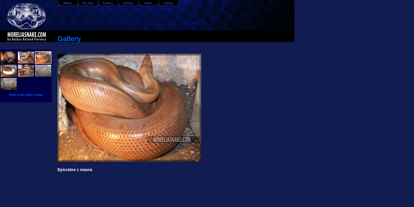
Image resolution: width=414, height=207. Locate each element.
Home (68, 3)
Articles (128, 3)
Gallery (108, 3)
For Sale (87, 3)
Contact (168, 3)
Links (148, 3)
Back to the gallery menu (26, 94)
